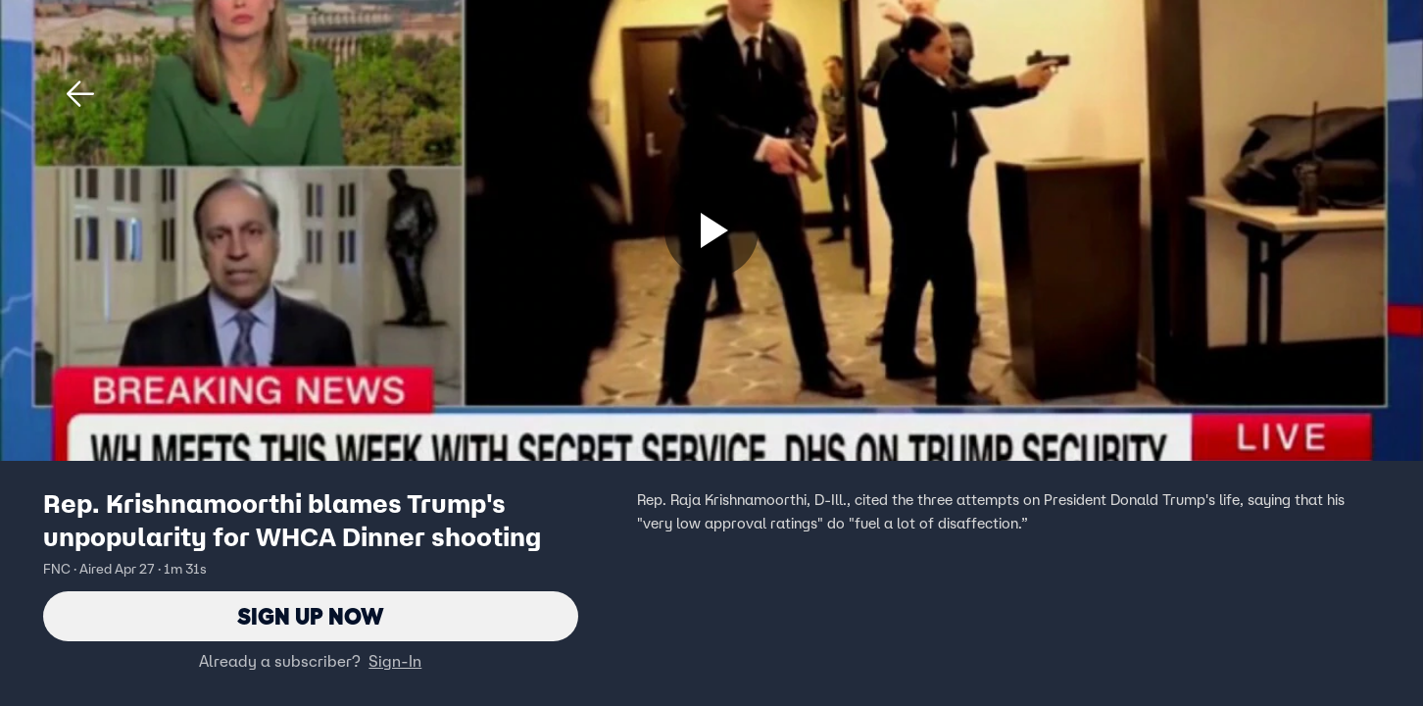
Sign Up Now (310, 616)
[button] (80, 94)
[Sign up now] (711, 230)
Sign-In (394, 662)
